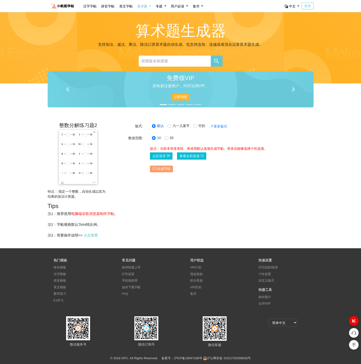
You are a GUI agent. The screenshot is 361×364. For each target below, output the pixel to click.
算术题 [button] (142, 6)
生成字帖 (162, 169)
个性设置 (264, 274)
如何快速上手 (131, 267)
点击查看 (91, 235)
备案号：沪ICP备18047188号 (181, 358)
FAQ (125, 293)
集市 (193, 293)
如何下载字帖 (131, 287)
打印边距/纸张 (268, 267)
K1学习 (59, 300)
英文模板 (60, 287)
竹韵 (201, 126)
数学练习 (60, 293)
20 (172, 138)
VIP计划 (195, 267)
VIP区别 (195, 287)
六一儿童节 (181, 126)
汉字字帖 (90, 6)
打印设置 (128, 274)
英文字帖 (126, 6)
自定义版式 (266, 280)
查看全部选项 (191, 156)
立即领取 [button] (180, 97)
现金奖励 (196, 274)
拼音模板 (60, 280)
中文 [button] (291, 6)
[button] (354, 321)
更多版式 (218, 126)
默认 (160, 126)
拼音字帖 (108, 6)
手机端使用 (130, 280)
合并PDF (264, 303)
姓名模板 (60, 267)
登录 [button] (307, 6)
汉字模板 (60, 274)
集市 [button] (197, 6)
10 (159, 138)
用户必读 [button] (178, 6)
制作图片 (264, 297)
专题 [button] (159, 6)
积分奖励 (196, 280)
